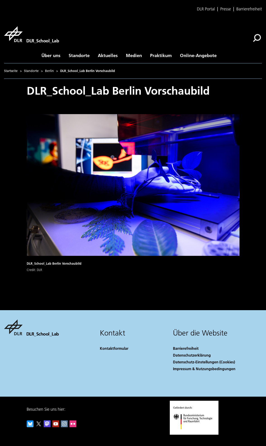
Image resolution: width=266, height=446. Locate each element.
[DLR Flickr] (72, 425)
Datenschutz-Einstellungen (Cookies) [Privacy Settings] (204, 362)
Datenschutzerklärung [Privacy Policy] (192, 355)
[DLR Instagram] (64, 425)
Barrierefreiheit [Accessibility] (186, 348)
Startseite (11, 70)
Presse (225, 9)
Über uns (50, 55)
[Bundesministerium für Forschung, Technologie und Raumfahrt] (195, 433)
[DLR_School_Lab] (31, 34)
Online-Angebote (198, 55)
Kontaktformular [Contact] (114, 348)
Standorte (79, 55)
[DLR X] (38, 425)
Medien (134, 55)
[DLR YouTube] (55, 425)
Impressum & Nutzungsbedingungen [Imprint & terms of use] (204, 368)
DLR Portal (206, 9)
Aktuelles (108, 55)
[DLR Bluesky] (30, 425)
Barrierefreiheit (249, 9)
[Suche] (257, 38)
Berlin (49, 70)
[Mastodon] (47, 425)
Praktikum (161, 55)
